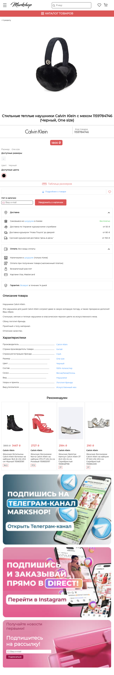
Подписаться (14, 657)
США (58, 354)
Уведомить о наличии (50, 202)
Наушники (61, 378)
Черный (4, 175)
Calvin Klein (62, 344)
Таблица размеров (60, 183)
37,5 (33, 465)
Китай (59, 349)
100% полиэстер (64, 368)
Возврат (24, 285)
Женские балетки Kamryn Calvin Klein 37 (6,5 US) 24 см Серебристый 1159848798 (70, 459)
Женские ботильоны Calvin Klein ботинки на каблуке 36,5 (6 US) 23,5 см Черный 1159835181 (14, 458)
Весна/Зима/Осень (65, 373)
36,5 (5, 465)
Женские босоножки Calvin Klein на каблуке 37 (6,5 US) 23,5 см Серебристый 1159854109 (97, 459)
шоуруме (28, 257)
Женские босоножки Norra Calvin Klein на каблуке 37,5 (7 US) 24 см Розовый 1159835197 (43, 458)
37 (60, 467)
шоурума (29, 221)
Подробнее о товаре (53, 191)
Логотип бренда (64, 382)
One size (60, 359)
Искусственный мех (66, 387)
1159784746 (81, 132)
